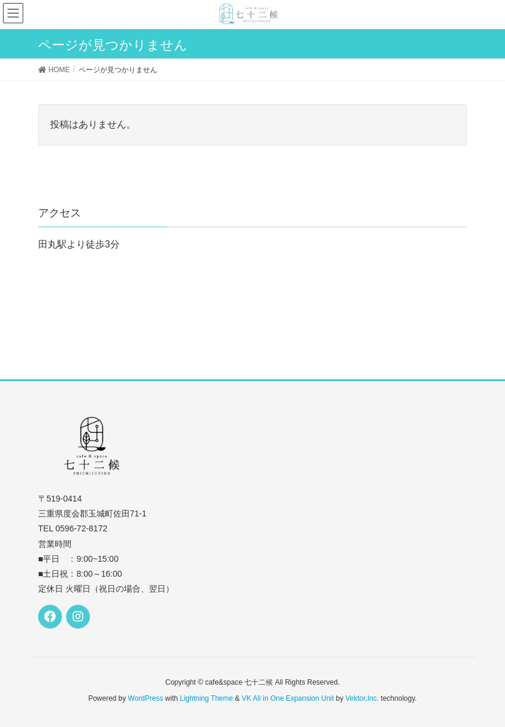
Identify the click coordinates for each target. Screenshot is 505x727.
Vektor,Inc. (362, 698)
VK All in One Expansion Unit (288, 698)
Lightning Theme (206, 698)
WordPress (145, 698)
